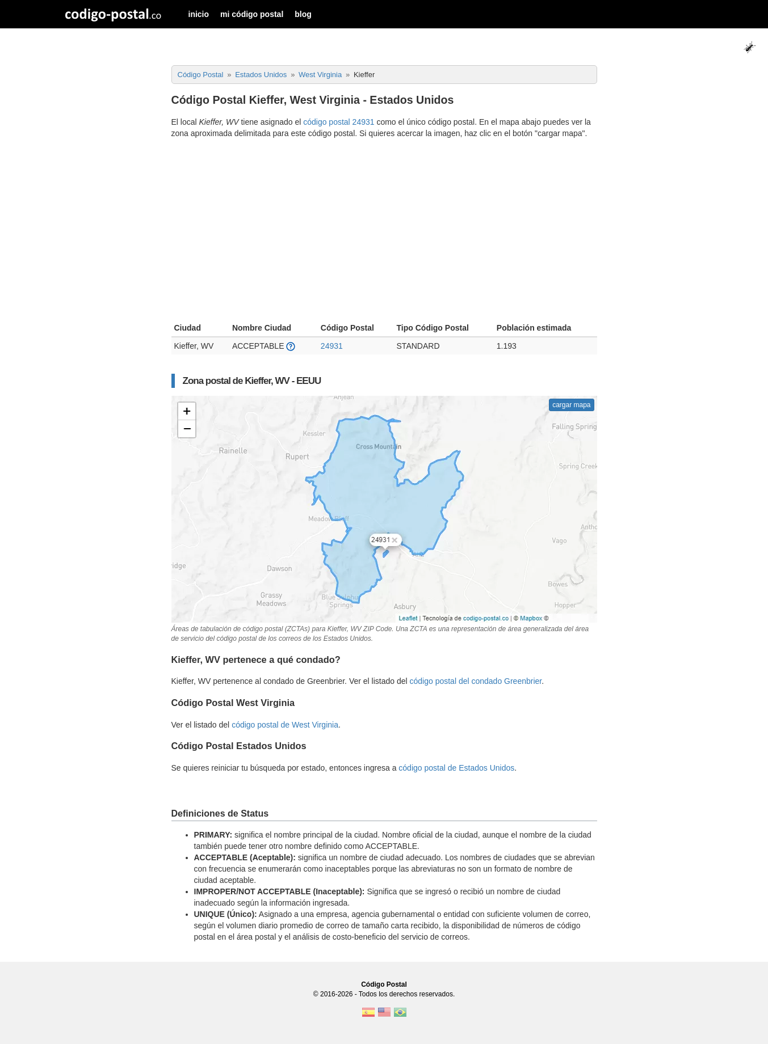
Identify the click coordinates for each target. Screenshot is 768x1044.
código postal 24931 (338, 121)
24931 (332, 345)
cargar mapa (571, 405)
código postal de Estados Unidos (456, 767)
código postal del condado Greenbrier (476, 681)
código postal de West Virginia (285, 724)
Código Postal (384, 984)
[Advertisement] (384, 232)
